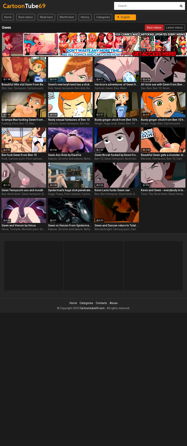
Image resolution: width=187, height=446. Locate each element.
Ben (116, 88)
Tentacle (15, 229)
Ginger (99, 123)
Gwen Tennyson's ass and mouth (22, 190)
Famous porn (121, 229)
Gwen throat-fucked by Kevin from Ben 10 (117, 155)
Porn (15, 123)
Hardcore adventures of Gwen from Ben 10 (117, 84)
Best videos (26, 17)
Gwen (109, 88)
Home (8, 17)
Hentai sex (159, 158)
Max (31, 123)
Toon (144, 194)
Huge (153, 123)
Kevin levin (131, 158)
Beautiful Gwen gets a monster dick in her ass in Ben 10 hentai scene (163, 155)
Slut (4, 88)
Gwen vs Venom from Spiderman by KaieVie (70, 225)
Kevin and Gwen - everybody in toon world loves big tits (163, 190)
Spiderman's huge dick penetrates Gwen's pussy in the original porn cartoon (70, 190)
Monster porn (30, 229)
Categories (103, 17)
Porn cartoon (34, 158)
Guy (10, 88)
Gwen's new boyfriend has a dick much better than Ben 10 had (70, 84)
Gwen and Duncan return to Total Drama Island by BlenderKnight (117, 225)
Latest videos (174, 27)
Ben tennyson (88, 123)
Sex (143, 88)
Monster (146, 158)
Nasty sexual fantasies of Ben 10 (69, 119)
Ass (4, 194)
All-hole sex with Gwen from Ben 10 (163, 84)
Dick (50, 88)
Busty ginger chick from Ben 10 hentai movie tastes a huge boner (117, 119)
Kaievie (52, 158)
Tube (13, 6)
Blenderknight (103, 229)
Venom (44, 229)
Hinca (5, 229)
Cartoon (100, 88)
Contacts (101, 303)
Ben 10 (157, 88)
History (85, 17)
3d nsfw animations (70, 158)
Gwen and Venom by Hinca (19, 225)
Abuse (114, 303)
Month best (67, 17)
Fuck (4, 158)
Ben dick (80, 88)
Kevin (166, 88)
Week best (46, 17)
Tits (150, 194)
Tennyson (20, 88)
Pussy (59, 194)
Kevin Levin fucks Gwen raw (112, 190)
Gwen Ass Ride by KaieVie (64, 155)
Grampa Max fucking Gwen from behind (24, 119)
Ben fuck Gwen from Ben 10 (19, 155)
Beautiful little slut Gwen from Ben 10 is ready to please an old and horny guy (24, 84)
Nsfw (87, 158)
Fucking (6, 123)
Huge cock (110, 123)
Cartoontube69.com (92, 308)
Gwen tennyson (64, 88)
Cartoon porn (35, 88)
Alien (123, 88)
